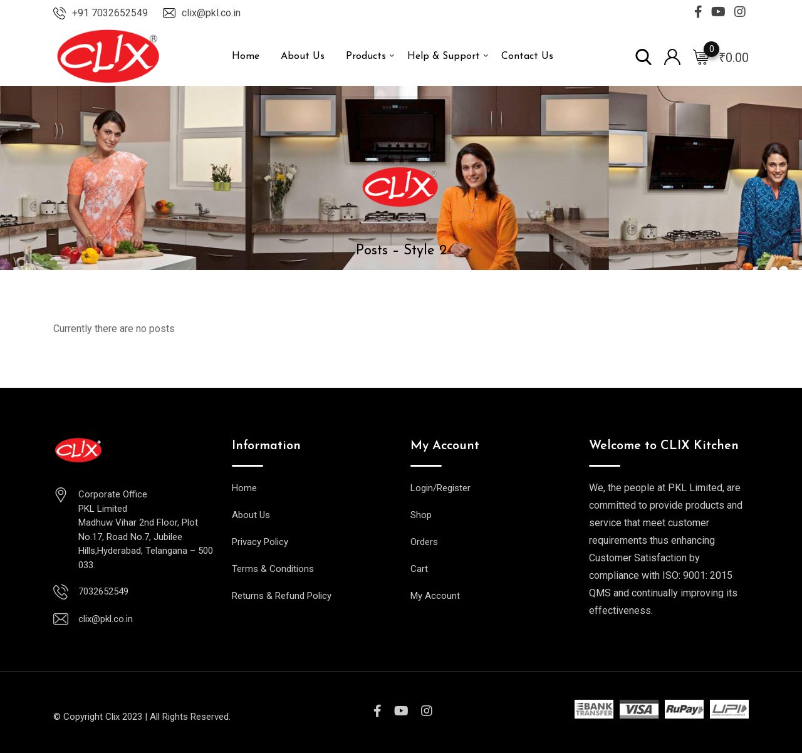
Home (245, 56)
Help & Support (443, 56)
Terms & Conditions (273, 568)
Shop (421, 515)
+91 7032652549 (110, 13)
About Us (303, 56)
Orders (424, 542)
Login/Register (440, 488)
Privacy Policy (260, 542)
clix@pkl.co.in (211, 13)
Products (366, 56)
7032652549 (103, 591)
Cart (419, 568)
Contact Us (527, 56)
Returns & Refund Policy (281, 595)
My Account (435, 595)
